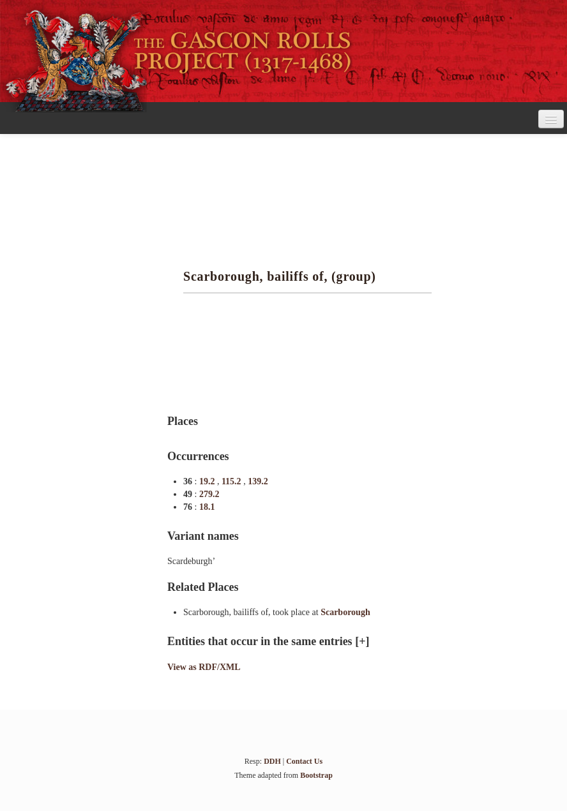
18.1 (207, 507)
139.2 (258, 481)
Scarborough (345, 612)
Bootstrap (316, 775)
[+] (362, 641)
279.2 (209, 494)
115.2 (232, 481)
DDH (272, 761)
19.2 (208, 481)
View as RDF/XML (204, 667)
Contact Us (304, 761)
